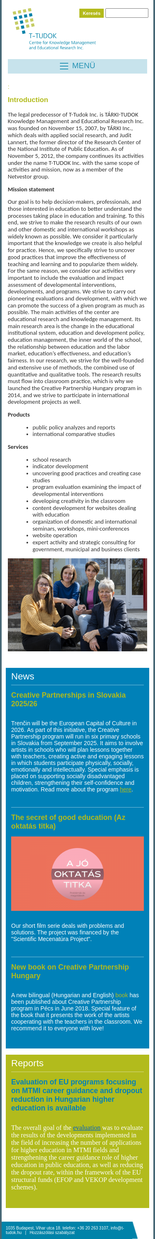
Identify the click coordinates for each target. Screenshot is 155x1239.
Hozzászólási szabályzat (52, 1232)
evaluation (87, 1127)
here (125, 789)
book (122, 995)
